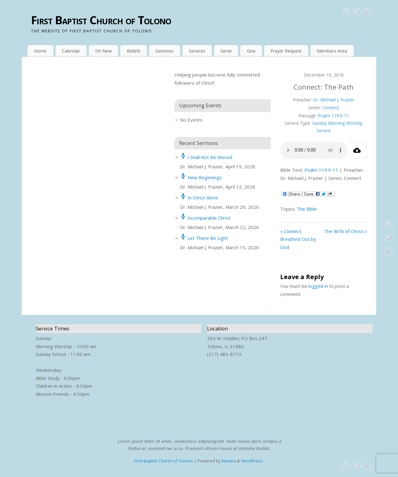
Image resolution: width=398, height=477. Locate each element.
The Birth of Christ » (345, 231)
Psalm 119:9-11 (333, 116)
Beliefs (134, 51)
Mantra (229, 461)
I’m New (103, 51)
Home (40, 51)
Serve (226, 51)
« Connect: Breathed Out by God (298, 239)
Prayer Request (286, 51)
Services (197, 51)
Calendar (71, 51)
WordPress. (252, 461)
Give (251, 51)
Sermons (164, 51)
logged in (318, 286)
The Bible (307, 209)
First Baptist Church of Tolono (101, 20)
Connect (330, 107)
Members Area (332, 51)
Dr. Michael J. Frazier (333, 100)
